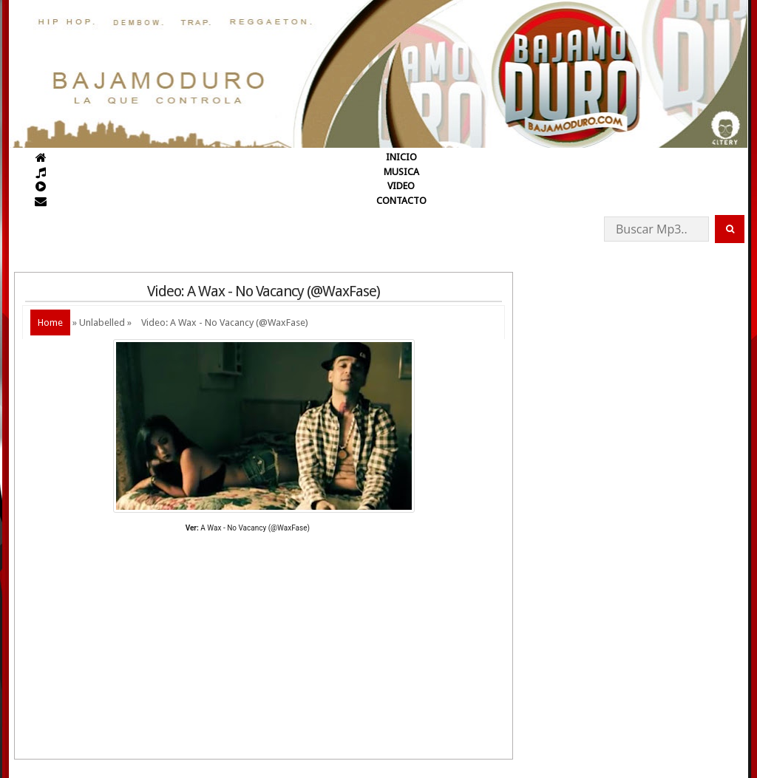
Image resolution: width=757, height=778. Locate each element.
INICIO (401, 157)
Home (50, 322)
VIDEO (401, 185)
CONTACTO (401, 200)
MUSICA (401, 171)
